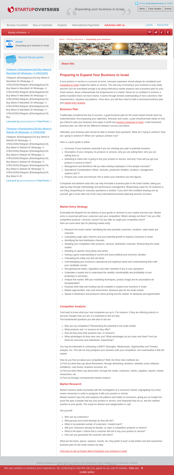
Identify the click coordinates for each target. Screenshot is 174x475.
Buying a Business (75, 39)
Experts (62, 25)
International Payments (85, 25)
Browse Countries (17, 25)
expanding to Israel (69, 85)
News (142, 8)
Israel (61, 39)
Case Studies (154, 8)
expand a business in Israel (129, 122)
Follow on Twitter (156, 3)
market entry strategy (74, 103)
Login (149, 25)
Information (162, 32)
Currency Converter (168, 32)
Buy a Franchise (42, 25)
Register (162, 25)
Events (168, 8)
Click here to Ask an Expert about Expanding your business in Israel (93, 451)
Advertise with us (115, 25)
